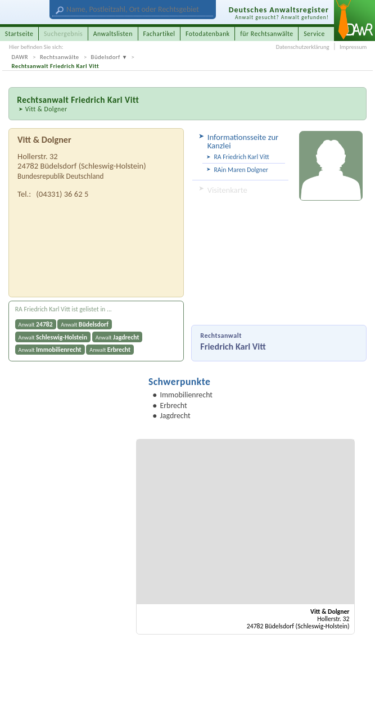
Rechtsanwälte (59, 57)
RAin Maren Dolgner (241, 170)
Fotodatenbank (208, 34)
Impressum (353, 47)
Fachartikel (159, 34)
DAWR (20, 57)
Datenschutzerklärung (302, 47)
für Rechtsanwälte (266, 34)
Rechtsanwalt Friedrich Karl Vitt (56, 66)
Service (314, 34)
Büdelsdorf (105, 57)
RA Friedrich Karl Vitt (241, 157)
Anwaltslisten (113, 34)
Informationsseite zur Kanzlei (243, 141)
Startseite (19, 34)
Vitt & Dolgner (46, 109)
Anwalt (36, 324)
